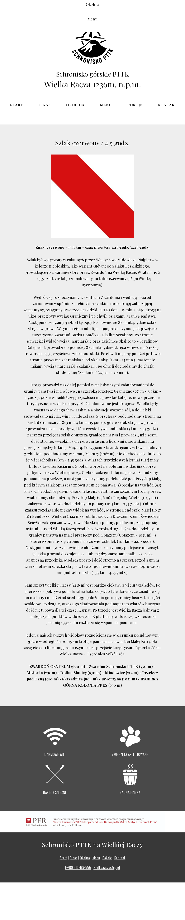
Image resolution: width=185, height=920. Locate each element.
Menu (106, 104)
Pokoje (135, 104)
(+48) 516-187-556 (78, 867)
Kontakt (167, 104)
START (16, 104)
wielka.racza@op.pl (107, 867)
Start (63, 858)
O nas (45, 104)
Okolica (75, 104)
